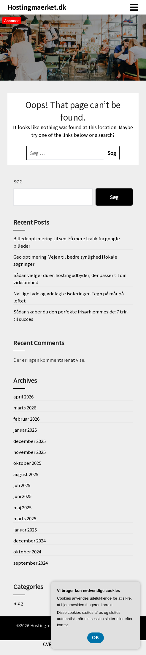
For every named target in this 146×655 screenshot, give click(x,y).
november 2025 (29, 452)
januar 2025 (25, 529)
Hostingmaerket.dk (36, 7)
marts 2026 (24, 407)
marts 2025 (24, 518)
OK (95, 637)
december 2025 (29, 441)
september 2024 (30, 563)
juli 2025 (21, 485)
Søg (18, 181)
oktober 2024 (27, 551)
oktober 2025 (27, 463)
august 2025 (25, 474)
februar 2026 (26, 419)
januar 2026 (25, 430)
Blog (18, 603)
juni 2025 (22, 496)
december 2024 (29, 540)
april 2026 (23, 396)
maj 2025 (22, 507)
